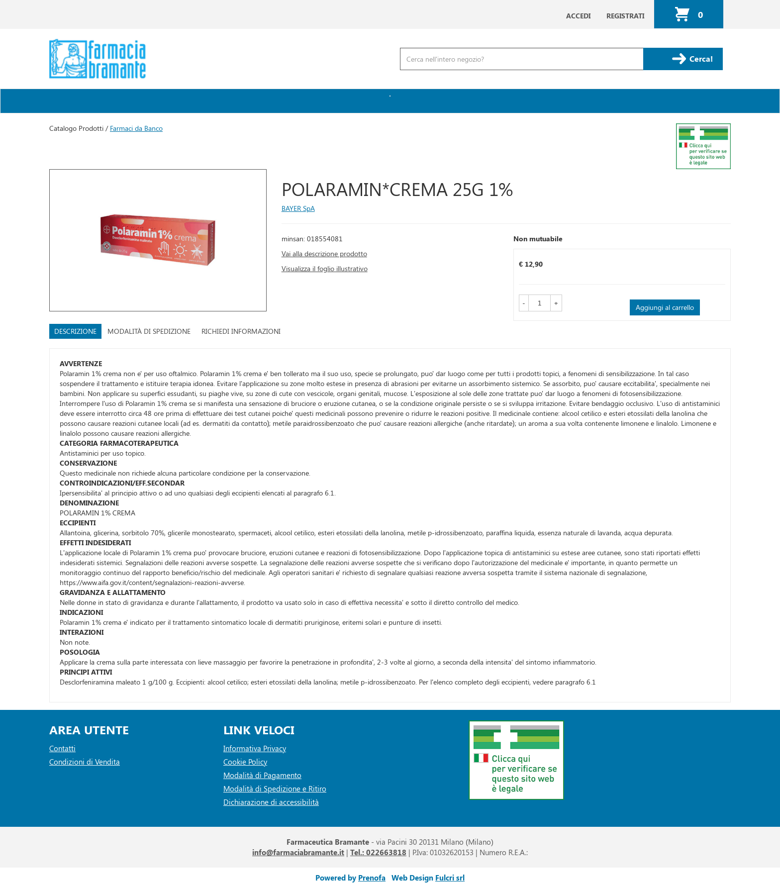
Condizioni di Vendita (84, 762)
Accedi (578, 15)
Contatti (62, 748)
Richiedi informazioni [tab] (241, 331)
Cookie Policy (245, 762)
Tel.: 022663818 (378, 852)
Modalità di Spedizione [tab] (149, 331)
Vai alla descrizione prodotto (324, 253)
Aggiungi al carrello (665, 307)
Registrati (625, 15)
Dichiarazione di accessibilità (271, 802)
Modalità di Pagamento (262, 775)
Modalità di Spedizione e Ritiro (274, 788)
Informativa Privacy (254, 748)
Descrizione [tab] (75, 331)
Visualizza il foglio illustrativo (325, 268)
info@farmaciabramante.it (298, 852)
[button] (524, 303)
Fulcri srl (450, 878)
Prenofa (372, 878)
